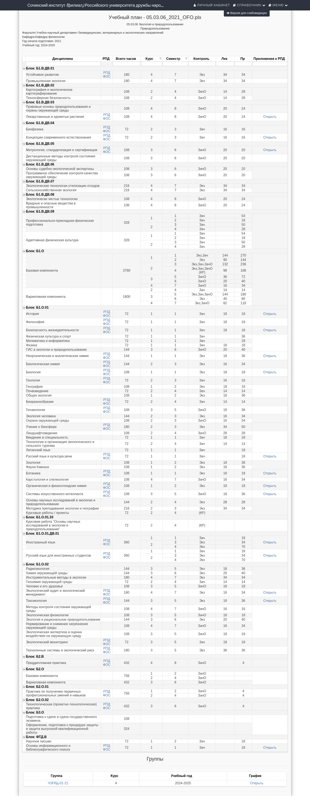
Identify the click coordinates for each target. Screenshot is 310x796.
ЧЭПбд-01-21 (58, 783)
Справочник (249, 5)
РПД (106, 72)
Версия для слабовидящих (247, 13)
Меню (278, 5)
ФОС (106, 76)
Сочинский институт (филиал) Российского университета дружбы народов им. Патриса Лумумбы (97, 5)
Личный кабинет (212, 5)
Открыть (270, 116)
